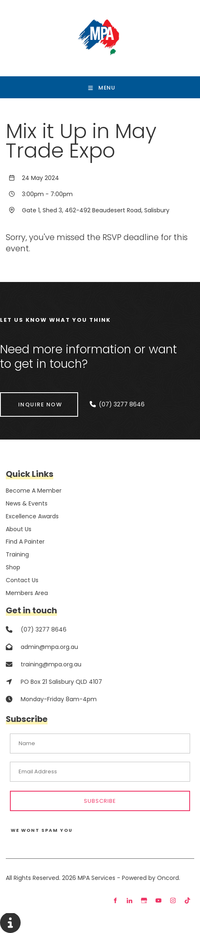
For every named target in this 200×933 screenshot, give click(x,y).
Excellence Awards (32, 516)
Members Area (27, 593)
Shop (13, 567)
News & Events (27, 503)
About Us (18, 529)
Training (17, 554)
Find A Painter (25, 541)
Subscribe (100, 801)
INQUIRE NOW (22, 397)
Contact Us (22, 580)
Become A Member (34, 490)
